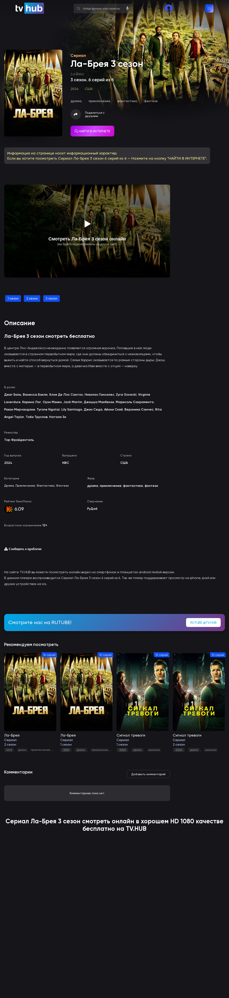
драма (22, 749)
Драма (9, 485)
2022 (9, 749)
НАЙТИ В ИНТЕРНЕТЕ (92, 131)
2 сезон (32, 298)
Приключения (25, 485)
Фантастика (45, 485)
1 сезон (13, 298)
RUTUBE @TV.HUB (203, 622)
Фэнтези (62, 485)
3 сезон (51, 298)
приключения (40, 749)
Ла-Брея (43, 821)
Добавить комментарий (148, 774)
